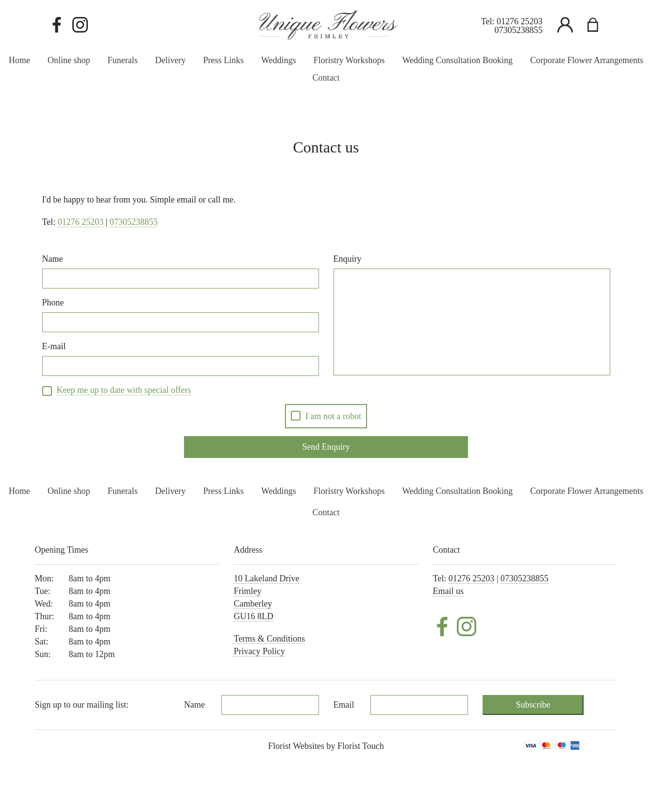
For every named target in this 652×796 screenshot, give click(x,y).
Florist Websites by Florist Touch (326, 746)
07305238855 (519, 30)
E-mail (54, 346)
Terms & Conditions (269, 639)
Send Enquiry (326, 447)
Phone (53, 302)
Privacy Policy (259, 651)
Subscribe (533, 705)
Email (344, 705)
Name (52, 259)
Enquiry (348, 259)
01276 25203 (520, 21)
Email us (448, 591)
